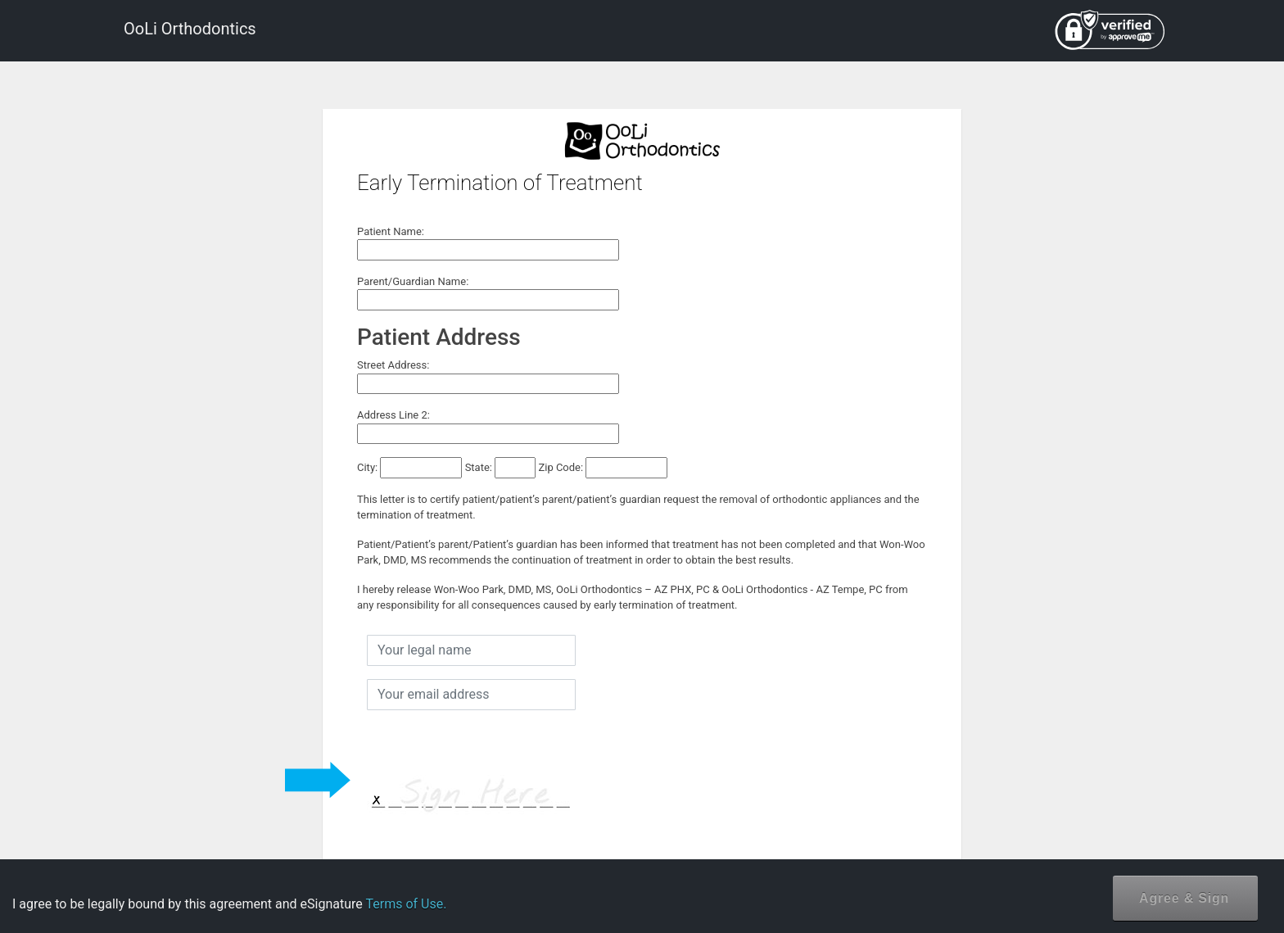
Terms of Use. (405, 904)
